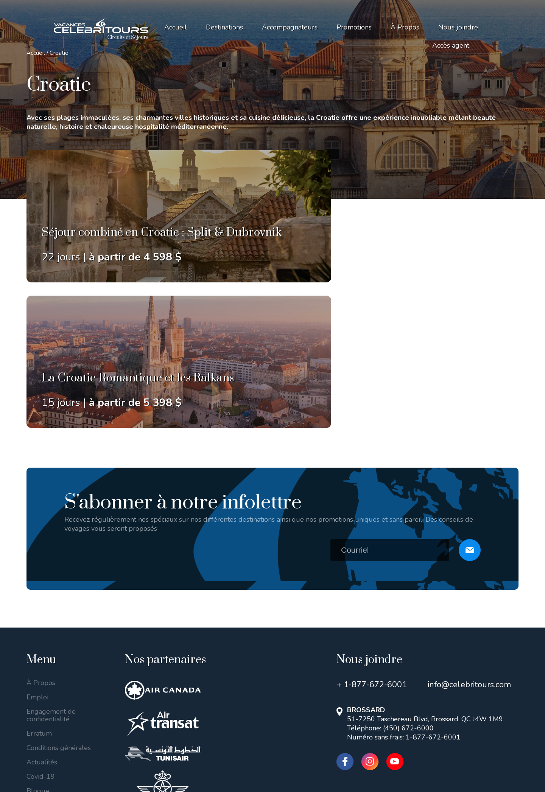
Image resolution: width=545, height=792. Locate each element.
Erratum (39, 590)
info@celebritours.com (469, 541)
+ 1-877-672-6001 (371, 541)
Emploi (37, 553)
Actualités (41, 618)
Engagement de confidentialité (51, 571)
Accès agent (450, 45)
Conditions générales (58, 604)
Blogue (37, 647)
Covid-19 (40, 633)
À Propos (405, 27)
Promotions (354, 27)
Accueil (175, 27)
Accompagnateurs (290, 27)
